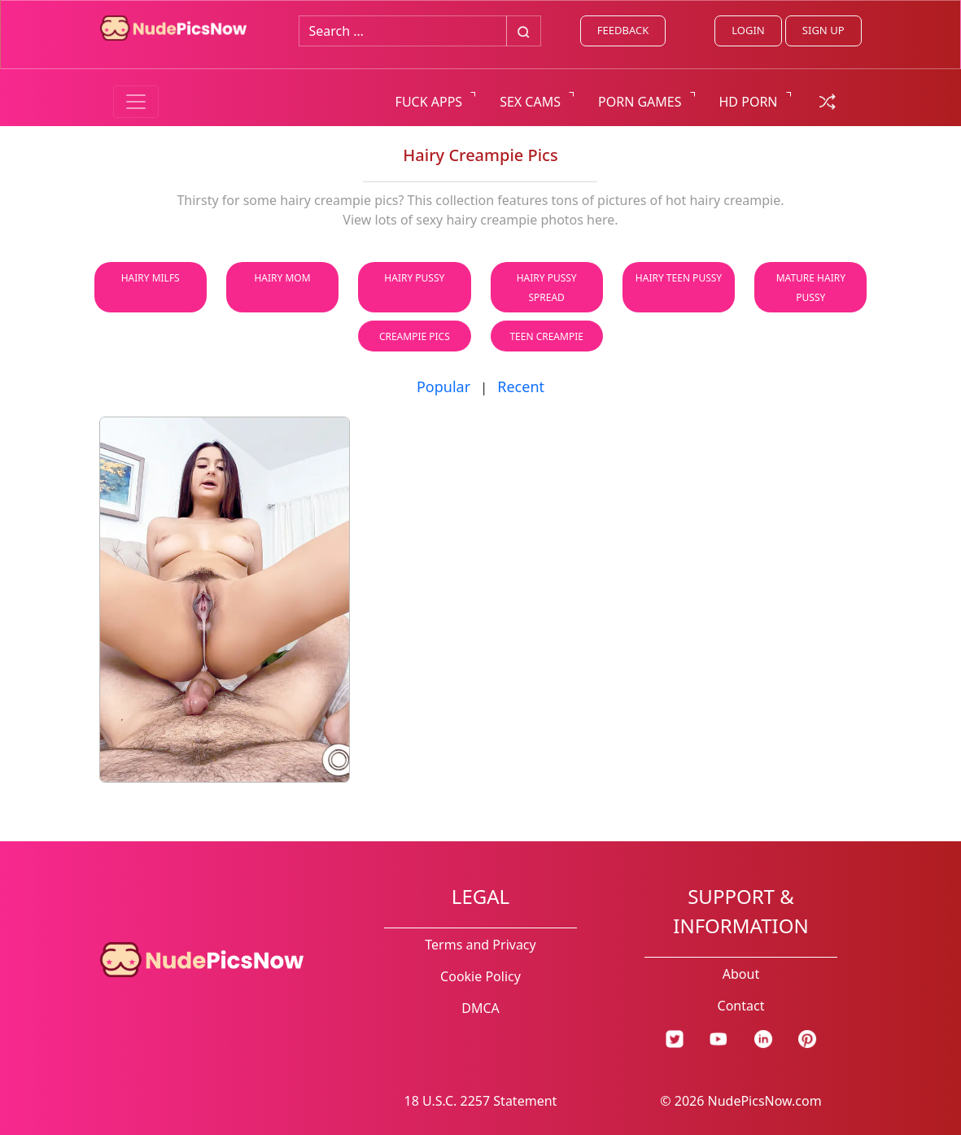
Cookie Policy (480, 976)
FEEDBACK (623, 30)
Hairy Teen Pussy (679, 278)
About (741, 974)
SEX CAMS (530, 102)
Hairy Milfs (150, 278)
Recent (520, 386)
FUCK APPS (429, 102)
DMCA (480, 1008)
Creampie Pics (414, 336)
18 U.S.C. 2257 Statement (480, 1101)
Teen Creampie (546, 336)
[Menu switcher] (136, 101)
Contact (741, 1006)
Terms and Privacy (480, 945)
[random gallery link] (827, 100)
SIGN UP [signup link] (823, 30)
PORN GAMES (640, 102)
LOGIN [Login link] (748, 30)
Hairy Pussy (414, 278)
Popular (443, 386)
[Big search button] (523, 30)
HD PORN (748, 102)
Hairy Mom (282, 278)
